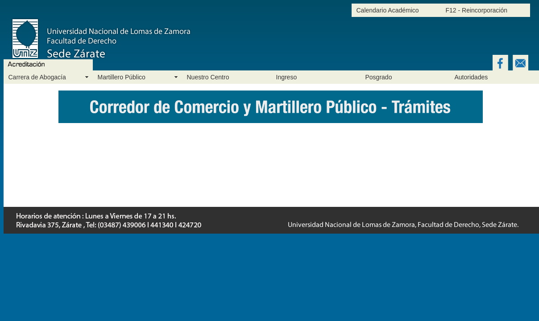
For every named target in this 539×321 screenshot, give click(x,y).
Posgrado (378, 77)
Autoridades (471, 77)
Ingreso (286, 77)
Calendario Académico (388, 10)
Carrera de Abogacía (37, 77)
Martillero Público (121, 77)
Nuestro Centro (208, 77)
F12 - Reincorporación (477, 10)
